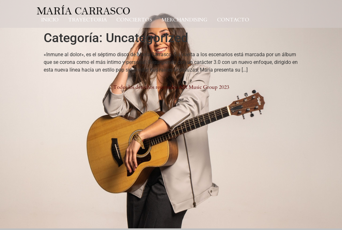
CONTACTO (233, 20)
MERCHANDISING (184, 20)
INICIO (50, 20)
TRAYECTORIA (87, 20)
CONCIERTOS (134, 20)
